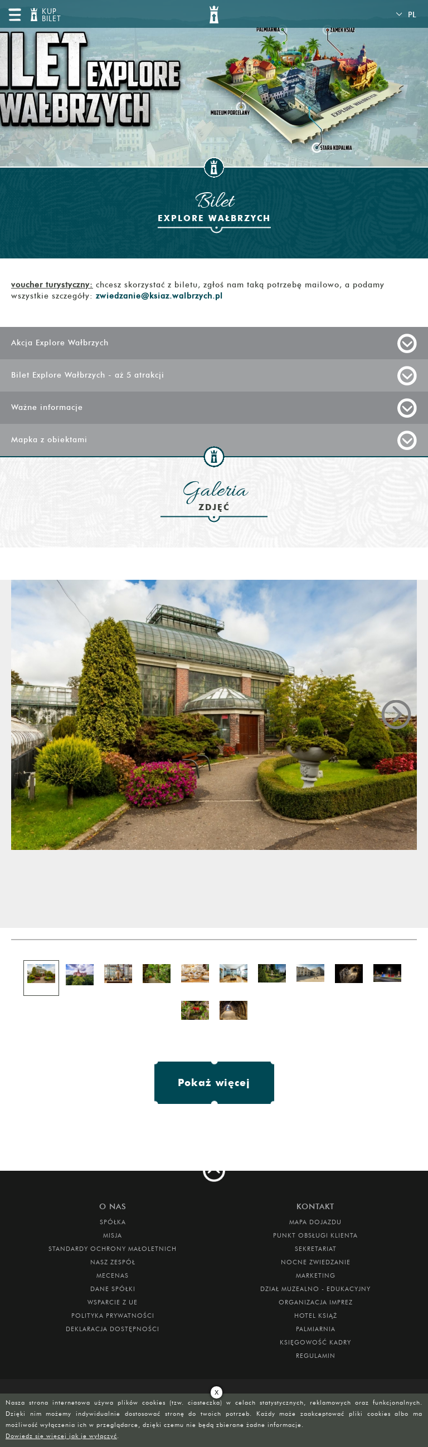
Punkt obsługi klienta (315, 1235)
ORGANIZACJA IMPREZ (316, 1302)
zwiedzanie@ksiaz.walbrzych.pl (159, 296)
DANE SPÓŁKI (112, 1289)
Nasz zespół (112, 1262)
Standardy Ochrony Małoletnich (112, 1249)
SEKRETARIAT (316, 1249)
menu (14, 14)
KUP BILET (50, 15)
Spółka (113, 1222)
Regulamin (315, 1356)
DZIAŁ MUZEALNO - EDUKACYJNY (315, 1289)
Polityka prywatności (112, 1315)
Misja (112, 1235)
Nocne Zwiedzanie (316, 1262)
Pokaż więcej (214, 1082)
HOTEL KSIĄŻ (315, 1315)
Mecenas (112, 1275)
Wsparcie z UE (112, 1302)
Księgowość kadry (315, 1342)
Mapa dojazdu (315, 1222)
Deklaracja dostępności (112, 1329)
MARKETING (315, 1275)
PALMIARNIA (315, 1329)
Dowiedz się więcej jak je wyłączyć (61, 1436)
